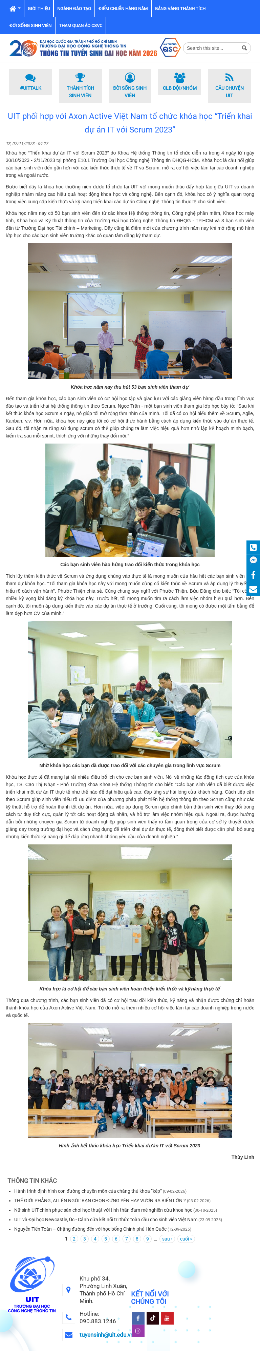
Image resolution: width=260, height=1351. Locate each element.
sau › (167, 1239)
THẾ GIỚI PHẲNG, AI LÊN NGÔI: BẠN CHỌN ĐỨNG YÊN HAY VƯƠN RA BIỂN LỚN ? (100, 1200)
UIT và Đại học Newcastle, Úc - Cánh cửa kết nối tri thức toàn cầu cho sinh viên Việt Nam (105, 1219)
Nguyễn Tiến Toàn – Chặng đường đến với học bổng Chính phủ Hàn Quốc (90, 1229)
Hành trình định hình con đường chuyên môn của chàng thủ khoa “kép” (88, 1191)
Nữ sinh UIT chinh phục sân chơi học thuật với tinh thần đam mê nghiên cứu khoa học (103, 1210)
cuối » (186, 1239)
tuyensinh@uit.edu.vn (106, 1334)
